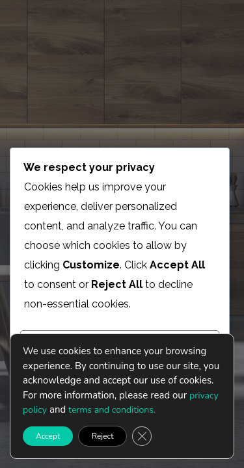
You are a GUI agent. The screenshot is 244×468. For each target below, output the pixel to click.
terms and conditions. (112, 410)
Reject (102, 435)
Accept (48, 435)
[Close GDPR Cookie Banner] (142, 435)
